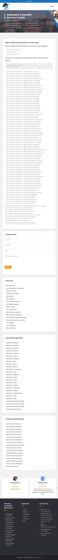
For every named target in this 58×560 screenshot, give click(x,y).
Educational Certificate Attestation (16, 317)
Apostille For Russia (11, 380)
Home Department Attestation (15, 288)
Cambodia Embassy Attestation (15, 445)
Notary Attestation (11, 309)
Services (25, 516)
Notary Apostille (10, 307)
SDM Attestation (10, 328)
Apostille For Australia (12, 343)
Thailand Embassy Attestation (14, 453)
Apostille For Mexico (11, 366)
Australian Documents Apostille (15, 406)
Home (25, 509)
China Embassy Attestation (14, 448)
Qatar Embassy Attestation (14, 429)
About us (25, 512)
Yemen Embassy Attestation (14, 463)
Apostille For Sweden (12, 385)
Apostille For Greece (12, 356)
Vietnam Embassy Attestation (14, 450)
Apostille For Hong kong (12, 358)
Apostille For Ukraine (11, 390)
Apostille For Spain (11, 382)
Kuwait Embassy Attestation (14, 426)
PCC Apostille (10, 323)
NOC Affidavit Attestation (13, 301)
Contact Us (26, 518)
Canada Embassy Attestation (14, 442)
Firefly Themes (37, 557)
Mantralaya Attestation (12, 293)
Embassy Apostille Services (13, 409)
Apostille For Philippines (12, 374)
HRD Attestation (10, 285)
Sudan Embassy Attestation (14, 458)
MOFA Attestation (11, 291)
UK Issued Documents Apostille (15, 404)
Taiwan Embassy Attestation (14, 455)
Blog (24, 521)
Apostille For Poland (11, 377)
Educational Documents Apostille (15, 320)
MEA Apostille (10, 296)
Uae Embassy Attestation (13, 424)
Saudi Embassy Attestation (14, 432)
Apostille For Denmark (12, 351)
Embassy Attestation (12, 466)
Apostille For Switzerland (13, 388)
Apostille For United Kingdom (14, 393)
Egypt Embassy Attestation (14, 434)
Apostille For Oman (11, 372)
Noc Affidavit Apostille (12, 304)
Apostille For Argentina (12, 345)
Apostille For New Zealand (13, 369)
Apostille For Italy (11, 361)
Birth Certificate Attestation (14, 315)
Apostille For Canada (12, 348)
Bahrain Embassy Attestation (14, 440)
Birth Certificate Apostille (13, 312)
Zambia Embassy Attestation (14, 461)
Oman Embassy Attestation (14, 437)
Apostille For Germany (12, 353)
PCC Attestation (11, 325)
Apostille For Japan (11, 364)
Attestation (26, 514)
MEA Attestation (10, 299)
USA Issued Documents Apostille (15, 401)
